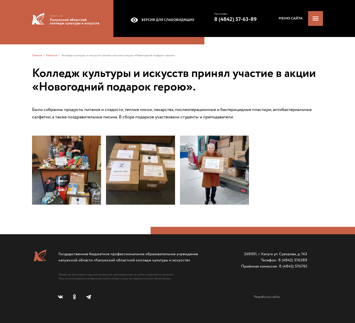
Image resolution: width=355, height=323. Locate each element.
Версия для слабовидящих (161, 20)
